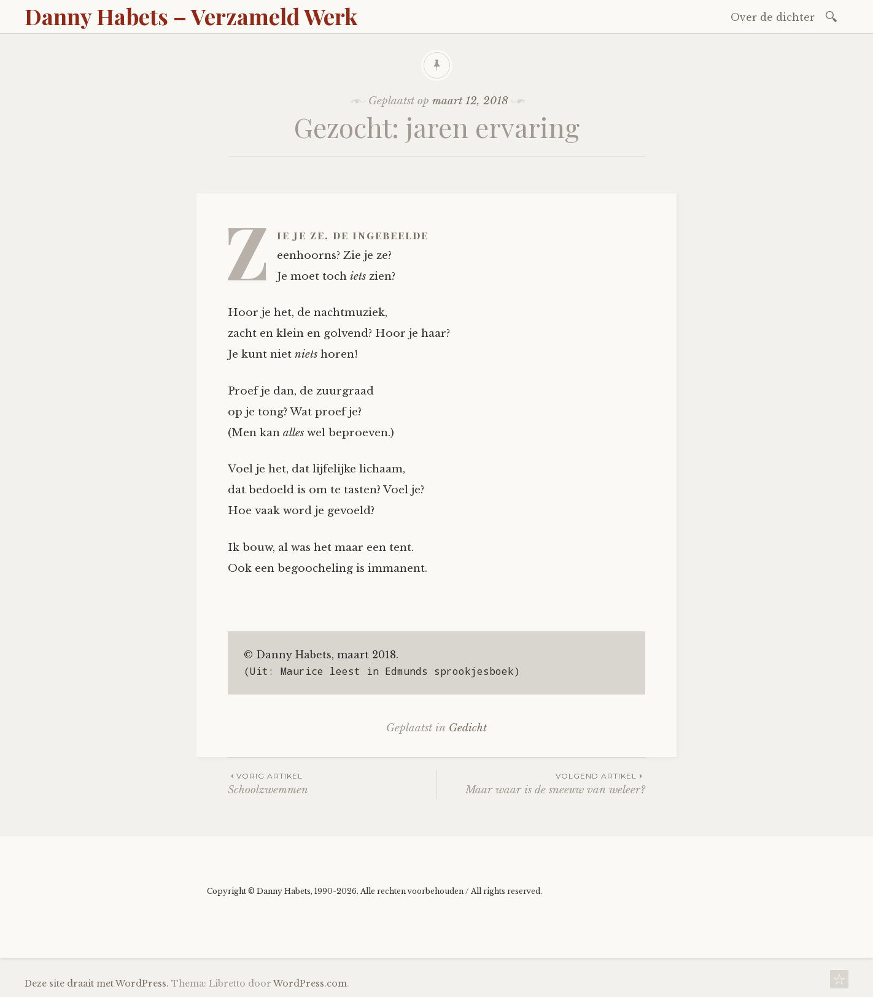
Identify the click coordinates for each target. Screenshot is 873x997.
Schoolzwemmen (332, 783)
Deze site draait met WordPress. (97, 983)
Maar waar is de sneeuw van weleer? (541, 783)
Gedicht (468, 728)
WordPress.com (310, 983)
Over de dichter (773, 17)
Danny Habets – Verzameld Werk (191, 16)
